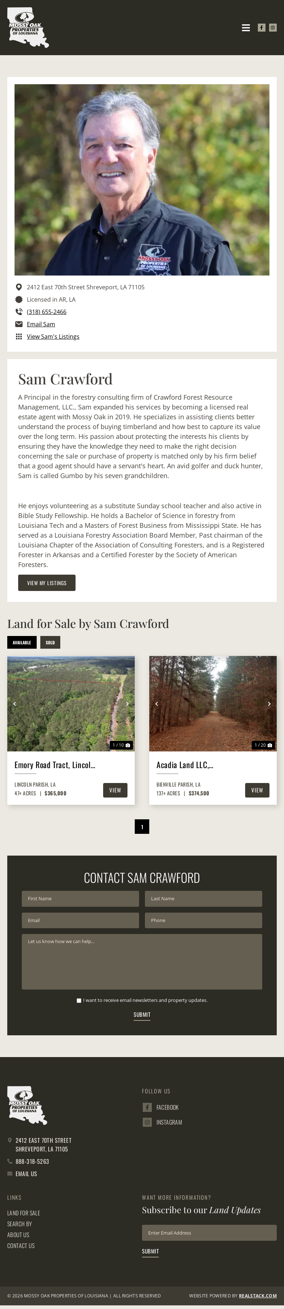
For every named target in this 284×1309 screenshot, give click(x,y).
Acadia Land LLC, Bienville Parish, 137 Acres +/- (188, 765)
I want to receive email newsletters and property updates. (145, 1003)
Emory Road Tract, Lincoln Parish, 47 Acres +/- (54, 765)
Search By (19, 1227)
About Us (18, 1238)
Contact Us (21, 1249)
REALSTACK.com (258, 1300)
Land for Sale (23, 1216)
